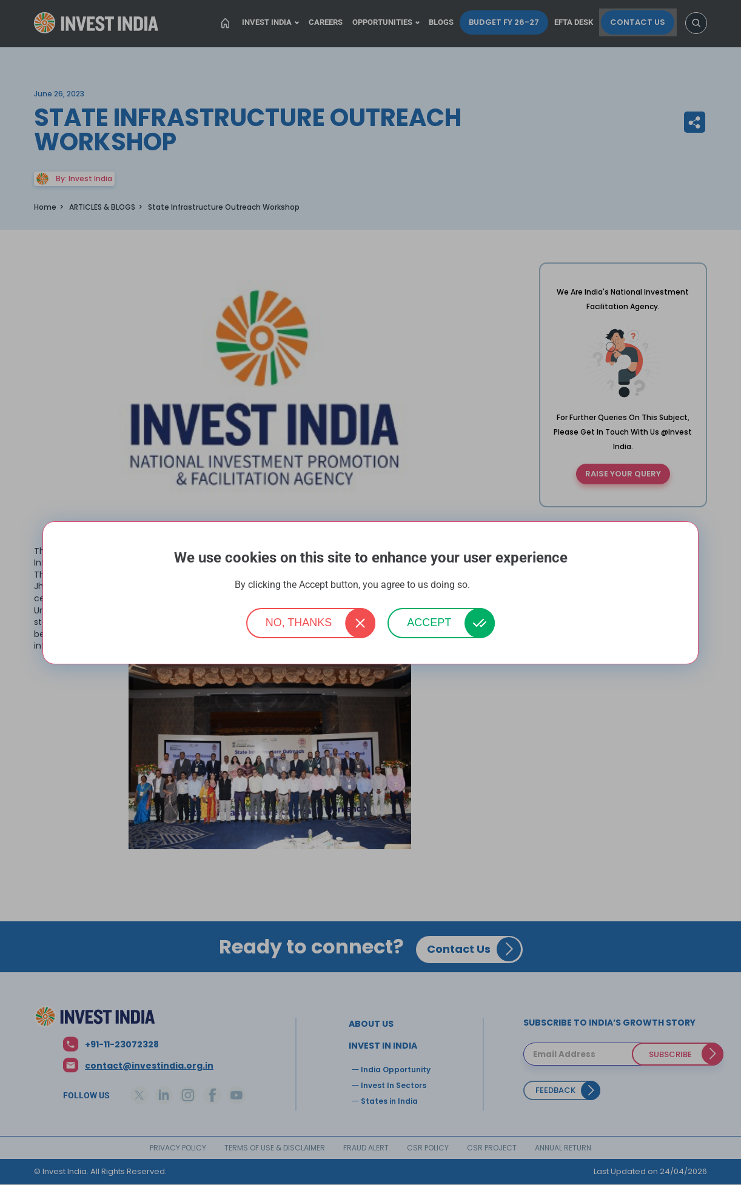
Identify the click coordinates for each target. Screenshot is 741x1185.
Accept (429, 622)
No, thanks (299, 622)
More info (489, 585)
